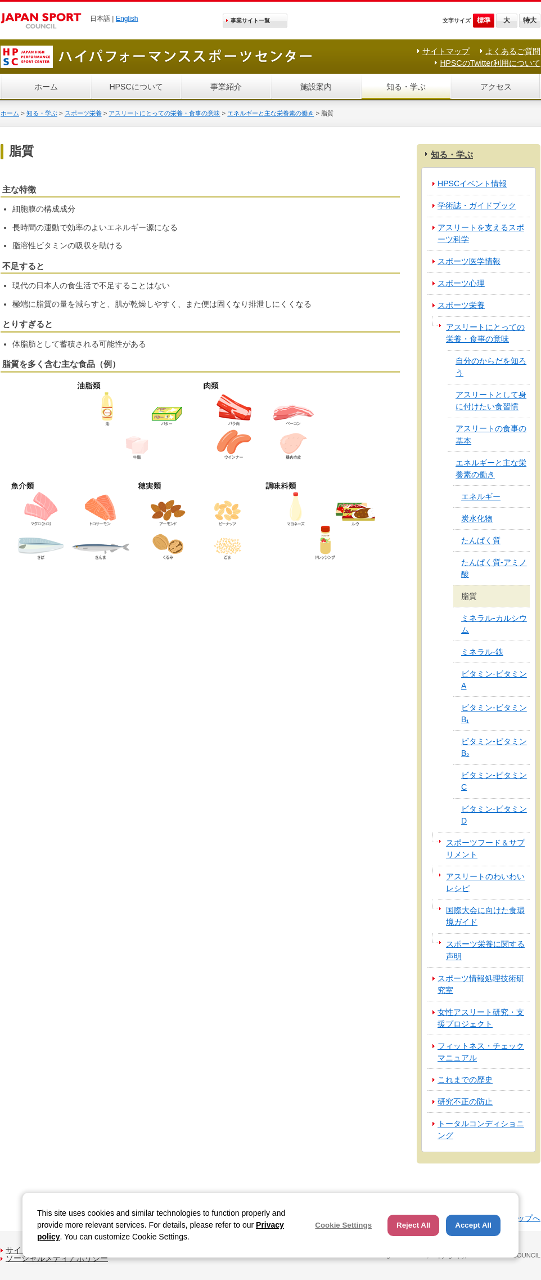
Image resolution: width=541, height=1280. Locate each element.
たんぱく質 (481, 540)
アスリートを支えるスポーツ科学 (481, 233)
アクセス (496, 86)
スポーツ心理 (461, 283)
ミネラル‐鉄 (482, 651)
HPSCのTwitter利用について (490, 63)
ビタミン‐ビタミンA (494, 679)
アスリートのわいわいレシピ (485, 882)
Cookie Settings (343, 1225)
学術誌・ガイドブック (477, 205)
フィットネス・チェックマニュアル (481, 1051)
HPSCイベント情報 (472, 183)
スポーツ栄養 (83, 113)
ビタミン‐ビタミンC (494, 781)
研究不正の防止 (465, 1101)
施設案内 (316, 86)
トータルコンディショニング (481, 1129)
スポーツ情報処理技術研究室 (481, 984)
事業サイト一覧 (250, 20)
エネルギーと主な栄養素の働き (270, 113)
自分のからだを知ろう (491, 366)
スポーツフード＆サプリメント (485, 848)
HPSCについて (136, 86)
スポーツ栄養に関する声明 (485, 949)
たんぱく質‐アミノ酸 (494, 568)
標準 (483, 20)
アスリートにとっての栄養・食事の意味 (164, 113)
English (127, 19)
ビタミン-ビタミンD (494, 814)
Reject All (413, 1225)
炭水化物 (477, 518)
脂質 (469, 596)
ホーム (46, 86)
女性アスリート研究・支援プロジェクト (481, 1018)
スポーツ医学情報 (469, 261)
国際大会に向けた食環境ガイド (485, 916)
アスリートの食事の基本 (491, 434)
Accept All (473, 1225)
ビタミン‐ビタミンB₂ (494, 747)
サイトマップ (446, 51)
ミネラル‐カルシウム (494, 624)
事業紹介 (226, 86)
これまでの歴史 (465, 1079)
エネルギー (481, 496)
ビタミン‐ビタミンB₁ (494, 713)
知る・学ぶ (406, 86)
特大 (530, 20)
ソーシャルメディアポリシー (57, 1258)
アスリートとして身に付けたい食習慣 (491, 400)
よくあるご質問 (512, 51)
